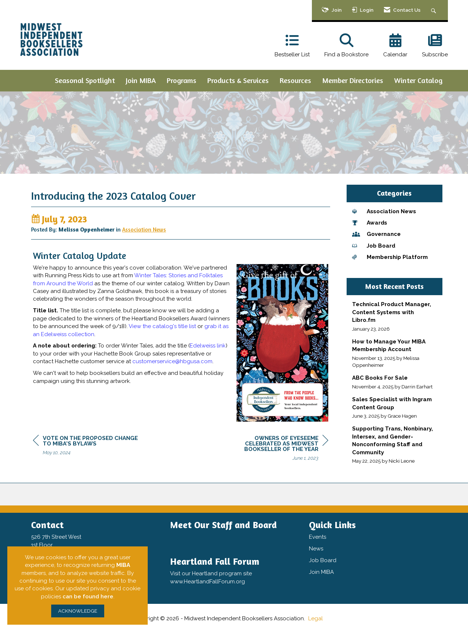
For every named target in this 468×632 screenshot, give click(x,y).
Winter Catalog (418, 80)
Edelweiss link (208, 348)
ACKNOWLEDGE (77, 611)
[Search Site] (435, 10)
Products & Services (238, 80)
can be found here (88, 596)
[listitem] (394, 316)
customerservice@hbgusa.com (172, 364)
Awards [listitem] (369, 222)
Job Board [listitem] (373, 245)
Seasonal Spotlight (85, 80)
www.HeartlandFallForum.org (207, 582)
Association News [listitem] (384, 211)
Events (317, 537)
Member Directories (352, 80)
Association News (144, 232)
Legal (315, 619)
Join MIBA (141, 80)
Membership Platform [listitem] (390, 257)
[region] (273, 452)
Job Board (322, 561)
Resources (295, 80)
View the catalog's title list (162, 329)
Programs (181, 80)
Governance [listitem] (376, 234)
